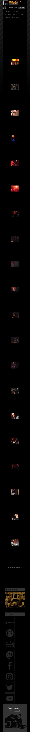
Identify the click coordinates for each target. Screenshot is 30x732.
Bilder (13, 17)
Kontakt (8, 710)
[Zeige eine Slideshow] (14, 567)
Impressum (21, 710)
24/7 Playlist (16, 14)
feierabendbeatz (20, 707)
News (22, 14)
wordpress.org (16, 711)
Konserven (8, 14)
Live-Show (7, 11)
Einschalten (13, 3)
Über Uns (7, 17)
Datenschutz (14, 710)
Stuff (17, 17)
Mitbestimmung (16, 11)
